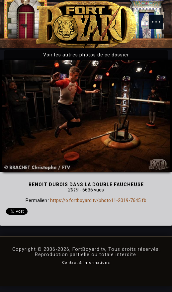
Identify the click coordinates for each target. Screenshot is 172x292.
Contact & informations (86, 262)
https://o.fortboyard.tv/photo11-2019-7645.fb (98, 200)
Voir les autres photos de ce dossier (86, 54)
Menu (159, 19)
